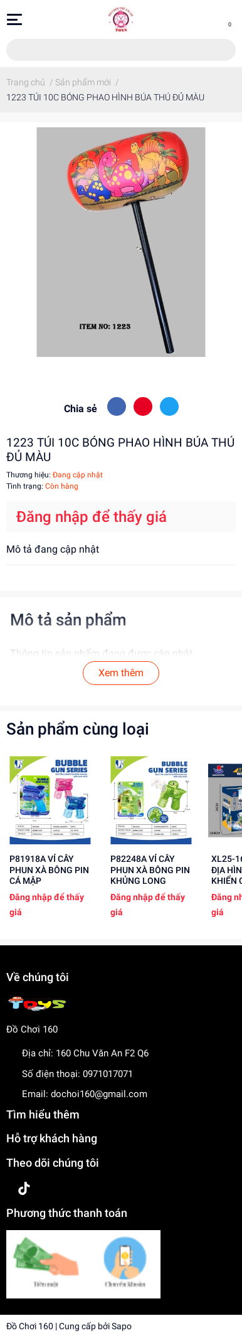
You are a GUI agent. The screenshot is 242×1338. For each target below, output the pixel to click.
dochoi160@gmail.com (99, 1094)
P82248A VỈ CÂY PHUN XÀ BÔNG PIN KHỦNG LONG (150, 870)
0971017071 (108, 1074)
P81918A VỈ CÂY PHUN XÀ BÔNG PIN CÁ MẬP (49, 870)
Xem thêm (121, 673)
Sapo (122, 1326)
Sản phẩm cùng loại (77, 728)
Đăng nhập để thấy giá (91, 517)
